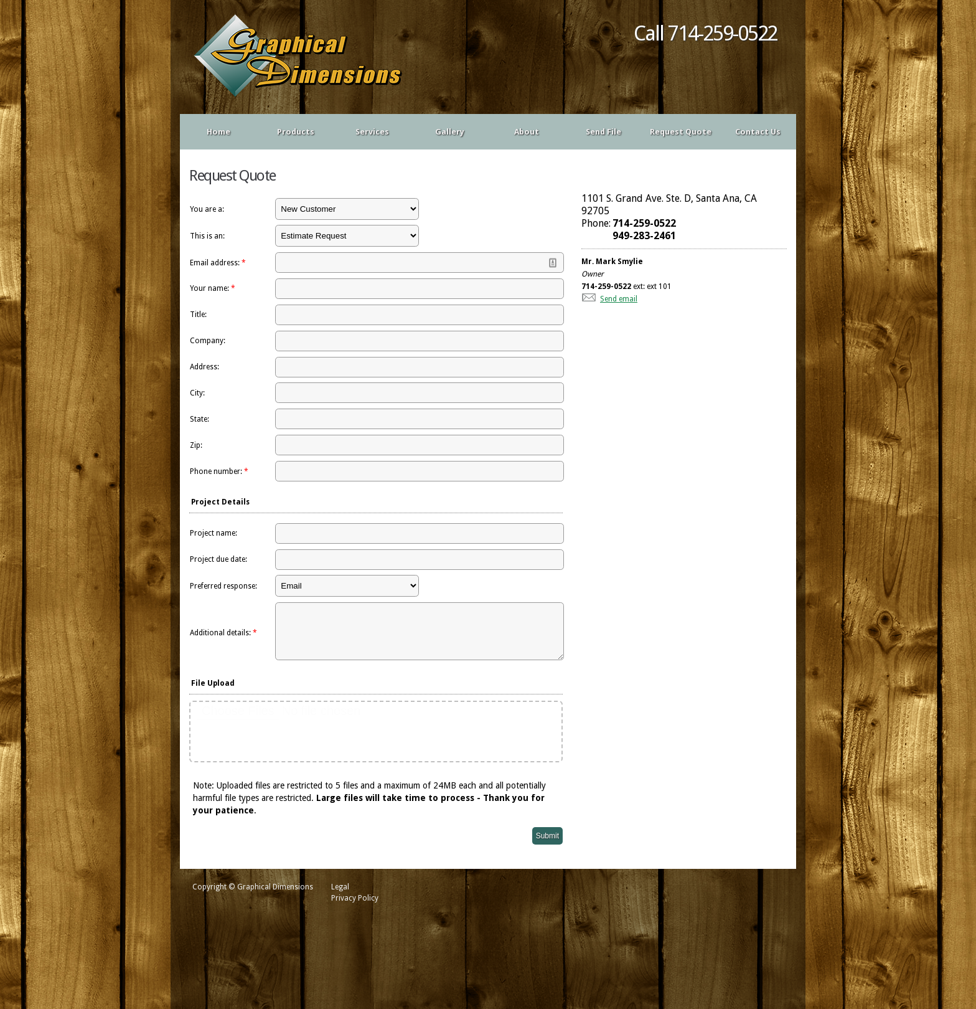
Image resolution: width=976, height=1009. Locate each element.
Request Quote (680, 131)
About (526, 131)
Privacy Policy (354, 907)
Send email (618, 299)
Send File (603, 131)
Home (218, 131)
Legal (340, 896)
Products (295, 131)
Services (372, 131)
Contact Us (758, 131)
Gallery (449, 131)
